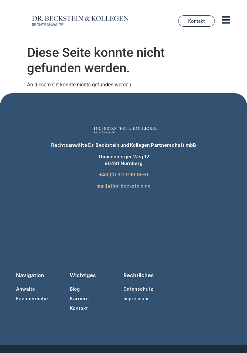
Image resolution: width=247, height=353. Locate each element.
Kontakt (79, 308)
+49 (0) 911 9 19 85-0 (123, 174)
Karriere (79, 298)
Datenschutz (138, 289)
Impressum (136, 298)
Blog (75, 289)
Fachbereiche (32, 298)
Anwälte (25, 289)
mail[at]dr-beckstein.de (123, 186)
